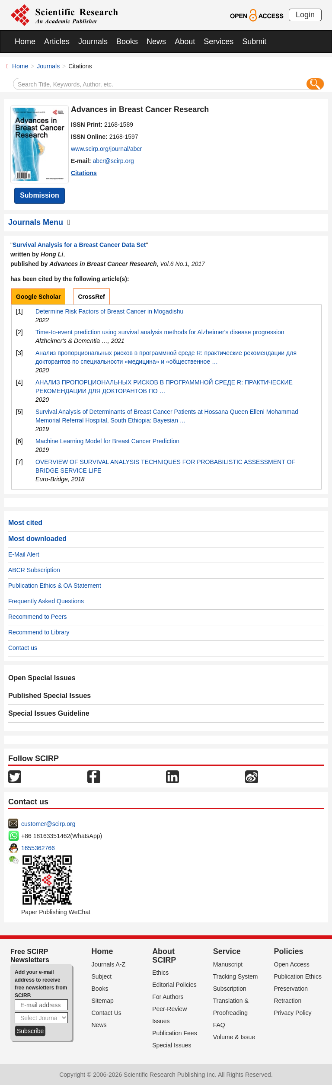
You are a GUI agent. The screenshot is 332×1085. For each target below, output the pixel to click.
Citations (84, 173)
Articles (57, 41)
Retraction (287, 1000)
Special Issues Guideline (48, 713)
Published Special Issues (49, 695)
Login (305, 14)
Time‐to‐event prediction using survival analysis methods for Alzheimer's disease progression (159, 332)
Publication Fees (174, 1033)
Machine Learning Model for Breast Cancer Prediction (107, 441)
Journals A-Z (109, 964)
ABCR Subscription (34, 570)
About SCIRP (164, 955)
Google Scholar (38, 296)
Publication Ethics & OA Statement (54, 585)
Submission (39, 195)
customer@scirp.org (48, 823)
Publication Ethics (298, 976)
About (185, 41)
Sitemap (103, 1000)
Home (25, 41)
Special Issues (171, 1045)
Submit (254, 41)
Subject (102, 976)
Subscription (229, 988)
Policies (288, 951)
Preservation (291, 988)
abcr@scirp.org (113, 160)
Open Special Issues (42, 678)
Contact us (22, 647)
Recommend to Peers (37, 616)
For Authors (167, 996)
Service (227, 951)
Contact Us (106, 1012)
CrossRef (91, 296)
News (156, 41)
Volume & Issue (234, 1037)
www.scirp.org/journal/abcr (106, 148)
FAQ (219, 1024)
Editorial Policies (174, 984)
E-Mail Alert (23, 554)
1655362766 (38, 848)
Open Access (292, 964)
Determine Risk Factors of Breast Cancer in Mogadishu (109, 311)
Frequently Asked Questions (46, 601)
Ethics (160, 972)
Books (127, 41)
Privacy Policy (292, 1012)
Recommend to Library (39, 632)
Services (218, 41)
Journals (93, 41)
